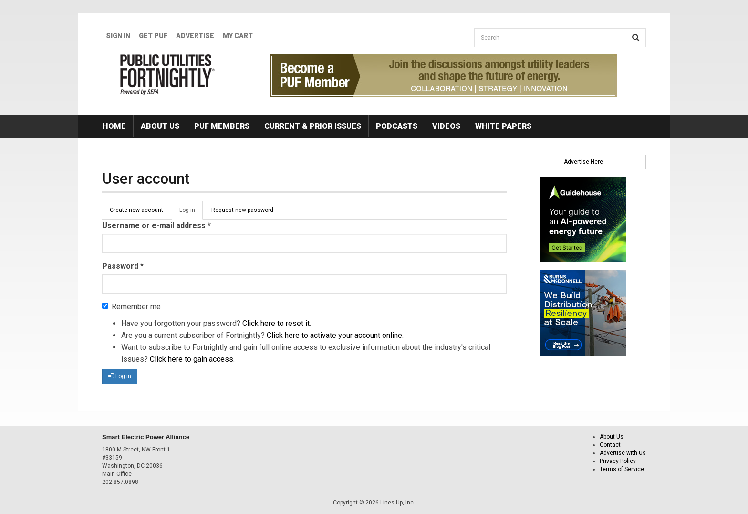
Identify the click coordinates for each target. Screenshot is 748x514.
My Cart (238, 36)
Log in (191, 213)
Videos (446, 126)
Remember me (131, 306)
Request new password (242, 210)
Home (114, 126)
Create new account (136, 210)
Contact (610, 444)
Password (123, 266)
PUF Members (221, 126)
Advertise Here (583, 161)
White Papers (503, 126)
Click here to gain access (191, 359)
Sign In (118, 36)
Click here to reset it (276, 323)
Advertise (195, 36)
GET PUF (153, 36)
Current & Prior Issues (312, 126)
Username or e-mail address (156, 225)
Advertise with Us (623, 453)
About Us (160, 126)
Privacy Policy (618, 461)
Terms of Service (622, 469)
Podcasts (396, 126)
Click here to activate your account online (334, 335)
